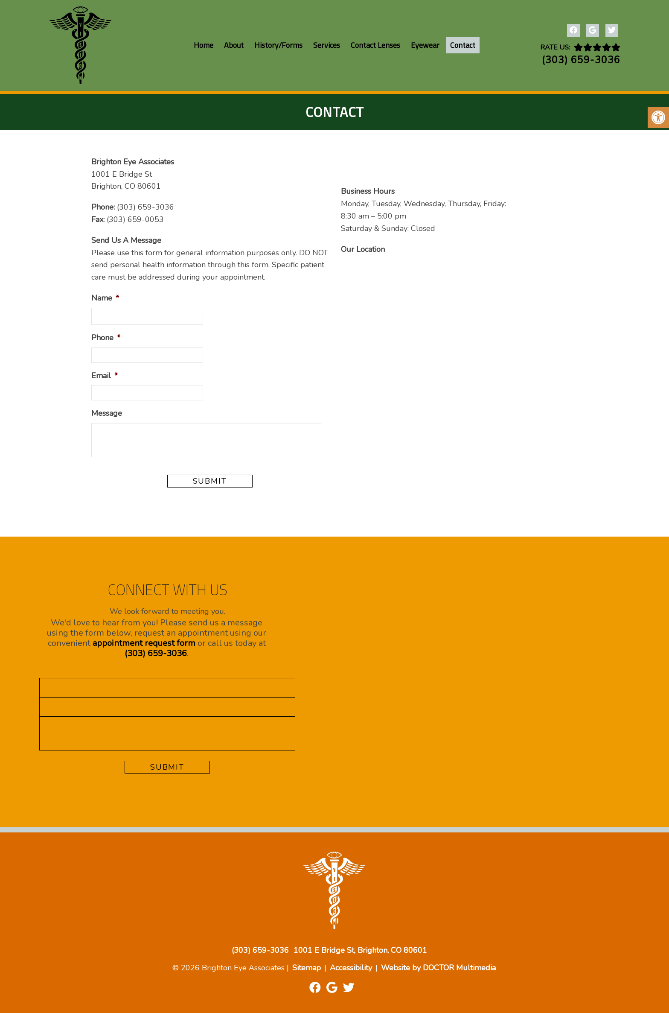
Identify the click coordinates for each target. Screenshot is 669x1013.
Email (104, 376)
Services (326, 45)
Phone (105, 338)
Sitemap (306, 968)
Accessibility (351, 968)
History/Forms (278, 45)
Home (203, 45)
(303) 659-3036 (581, 60)
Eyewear (425, 45)
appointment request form (144, 643)
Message (106, 413)
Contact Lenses (375, 45)
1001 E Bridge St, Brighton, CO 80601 (360, 950)
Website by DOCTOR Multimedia (438, 968)
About (234, 45)
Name (105, 298)
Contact (462, 45)
